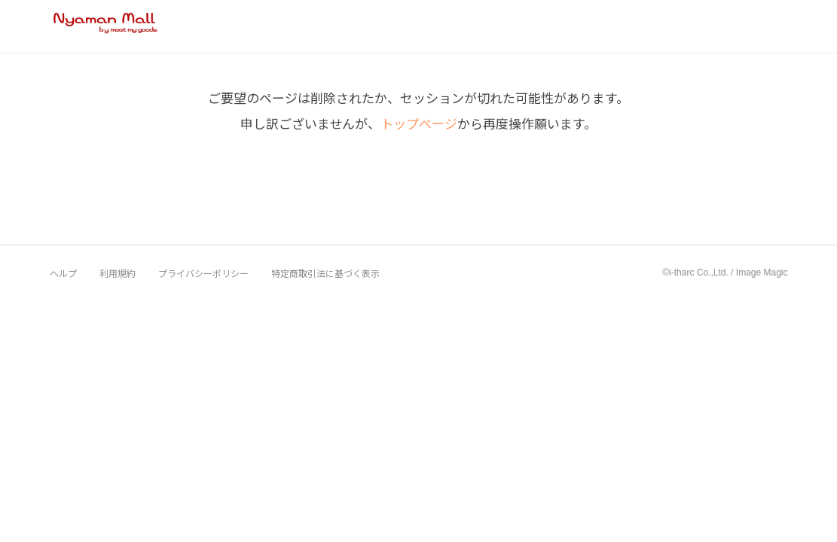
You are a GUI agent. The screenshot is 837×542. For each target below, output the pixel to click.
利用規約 (117, 273)
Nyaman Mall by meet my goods (105, 25)
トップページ (418, 123)
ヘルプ (63, 273)
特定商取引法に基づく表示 (325, 273)
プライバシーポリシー (203, 273)
